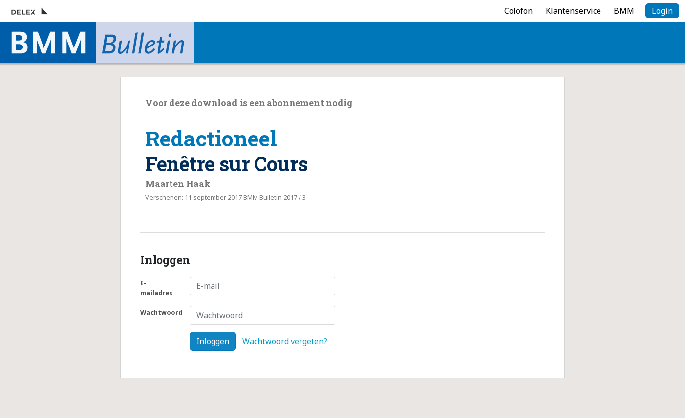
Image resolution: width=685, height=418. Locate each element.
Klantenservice (573, 10)
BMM (624, 10)
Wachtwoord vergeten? (284, 341)
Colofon (518, 10)
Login (662, 10)
